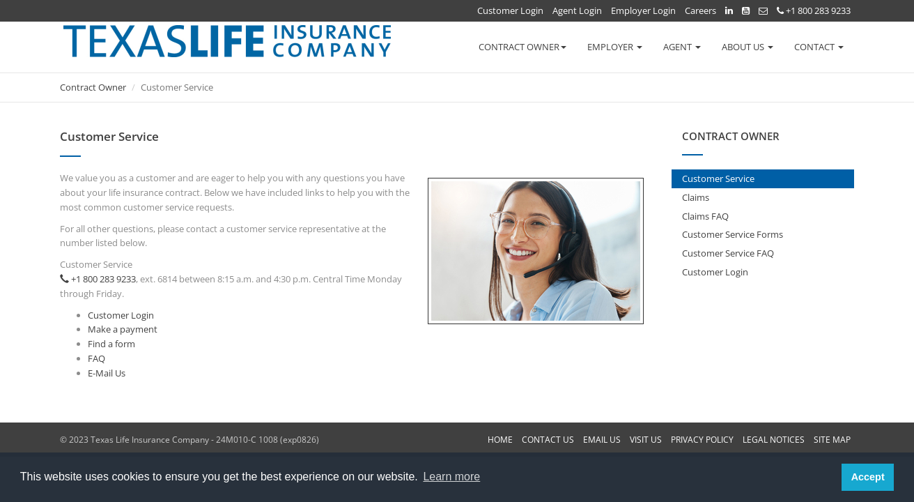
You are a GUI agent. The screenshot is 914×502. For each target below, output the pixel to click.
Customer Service (718, 178)
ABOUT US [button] (747, 46)
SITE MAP (832, 440)
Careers (700, 10)
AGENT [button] (682, 46)
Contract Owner (93, 87)
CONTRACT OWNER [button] (522, 46)
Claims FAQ (705, 216)
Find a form (111, 343)
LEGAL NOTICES (774, 440)
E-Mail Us (106, 373)
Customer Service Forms (732, 234)
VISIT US (646, 440)
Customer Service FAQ (728, 253)
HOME (500, 440)
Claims (695, 197)
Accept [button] (868, 476)
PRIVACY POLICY (702, 440)
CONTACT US (548, 440)
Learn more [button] (451, 476)
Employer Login (643, 10)
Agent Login (577, 10)
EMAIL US (602, 440)
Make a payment (122, 329)
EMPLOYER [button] (614, 46)
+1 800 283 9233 (814, 10)
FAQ (96, 358)
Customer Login (510, 10)
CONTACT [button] (819, 46)
